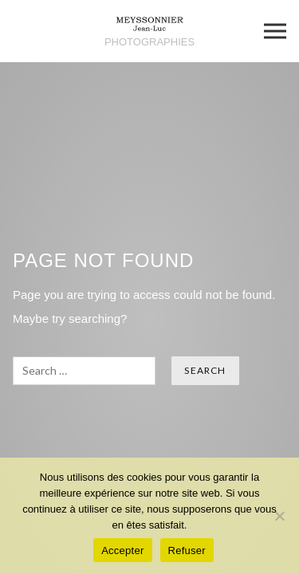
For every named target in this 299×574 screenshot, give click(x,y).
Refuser (187, 550)
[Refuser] (279, 516)
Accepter (122, 550)
